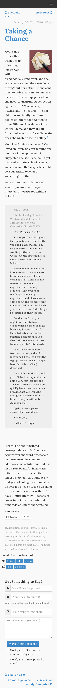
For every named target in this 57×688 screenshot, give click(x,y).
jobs (19, 561)
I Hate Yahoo (15, 674)
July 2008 (19, 567)
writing (28, 561)
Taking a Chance (18, 35)
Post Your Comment (23, 643)
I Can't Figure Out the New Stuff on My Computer (30, 682)
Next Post (44, 12)
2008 (9, 567)
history (10, 561)
